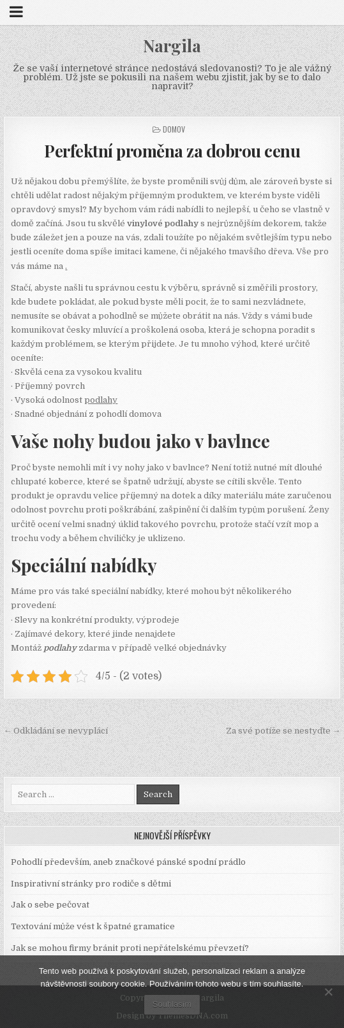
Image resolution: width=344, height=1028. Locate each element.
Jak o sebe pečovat (50, 904)
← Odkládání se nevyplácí (55, 730)
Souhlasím (172, 1004)
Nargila (172, 45)
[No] (328, 991)
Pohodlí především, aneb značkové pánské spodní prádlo (128, 862)
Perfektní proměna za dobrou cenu (172, 151)
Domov (174, 129)
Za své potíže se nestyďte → (283, 730)
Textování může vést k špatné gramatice (93, 926)
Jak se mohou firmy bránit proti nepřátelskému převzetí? (130, 948)
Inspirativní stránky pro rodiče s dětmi (91, 883)
